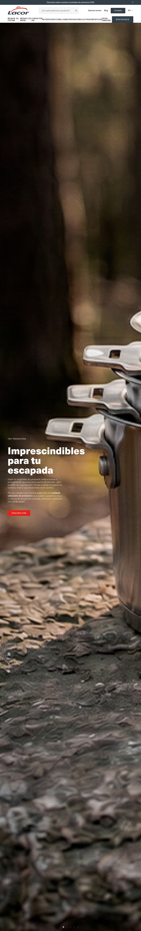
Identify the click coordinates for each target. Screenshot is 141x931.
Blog (106, 10)
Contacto (118, 10)
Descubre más (19, 513)
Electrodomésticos (91, 19)
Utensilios (60, 19)
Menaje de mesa (25, 19)
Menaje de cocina (13, 19)
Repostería (48, 19)
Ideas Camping (106, 19)
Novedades (122, 19)
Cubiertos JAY (36, 19)
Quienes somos (94, 10)
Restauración (73, 19)
